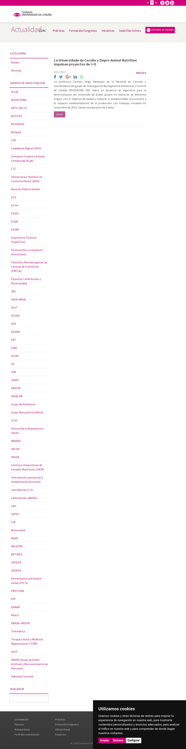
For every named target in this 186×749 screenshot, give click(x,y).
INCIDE (15, 449)
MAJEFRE (17, 546)
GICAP (15, 356)
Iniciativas (108, 31)
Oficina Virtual (62, 729)
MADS (14, 538)
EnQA (14, 221)
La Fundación (21, 719)
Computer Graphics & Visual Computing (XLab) (28, 158)
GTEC (14, 420)
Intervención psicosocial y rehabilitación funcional (27, 479)
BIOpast (16, 132)
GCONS (15, 315)
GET (13, 340)
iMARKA (16, 441)
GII (13, 364)
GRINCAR (17, 396)
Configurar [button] (134, 740)
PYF (13, 599)
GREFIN (16, 388)
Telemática (18, 631)
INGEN (15, 457)
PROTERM (17, 591)
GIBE (14, 348)
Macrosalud (18, 530)
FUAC (42, 31)
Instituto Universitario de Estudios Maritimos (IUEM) (27, 467)
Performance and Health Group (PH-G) (26, 581)
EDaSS (15, 213)
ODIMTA (16, 562)
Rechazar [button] (118, 740)
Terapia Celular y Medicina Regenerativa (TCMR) (27, 641)
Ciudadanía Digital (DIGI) (26, 148)
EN (156, 2)
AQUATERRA (18, 100)
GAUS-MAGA (18, 299)
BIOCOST (17, 116)
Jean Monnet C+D (22, 490)
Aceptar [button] (104, 740)
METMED (16, 554)
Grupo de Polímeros (23, 404)
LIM (13, 522)
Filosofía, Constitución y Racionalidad (26, 281)
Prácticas (59, 31)
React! (15, 615)
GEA (13, 323)
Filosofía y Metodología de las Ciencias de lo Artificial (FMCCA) (29, 266)
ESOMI (15, 229)
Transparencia (22, 729)
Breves (15, 62)
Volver (59, 114)
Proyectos (60, 734)
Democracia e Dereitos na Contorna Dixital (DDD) (26, 179)
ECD (13, 197)
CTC (13, 168)
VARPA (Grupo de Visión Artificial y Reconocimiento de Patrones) (29, 664)
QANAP (15, 607)
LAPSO (15, 514)
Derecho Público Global (25, 189)
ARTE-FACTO (19, 108)
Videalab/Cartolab (22, 676)
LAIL (13, 506)
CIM (13, 140)
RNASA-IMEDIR (20, 623)
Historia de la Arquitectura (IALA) (27, 431)
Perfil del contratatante (27, 734)
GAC (13, 291)
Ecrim (14, 205)
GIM (13, 372)
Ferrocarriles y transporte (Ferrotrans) (27, 252)
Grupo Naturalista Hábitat (27, 412)
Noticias (16, 70)
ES (152, 2)
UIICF (14, 651)
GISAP (15, 380)
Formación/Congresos (83, 31)
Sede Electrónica (130, 31)
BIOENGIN (17, 124)
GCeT (14, 307)
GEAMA (15, 331)
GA (147, 2)
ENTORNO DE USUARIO (160, 30)
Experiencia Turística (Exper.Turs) (23, 240)
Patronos (19, 724)
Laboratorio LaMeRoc (24, 498)
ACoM (14, 92)
